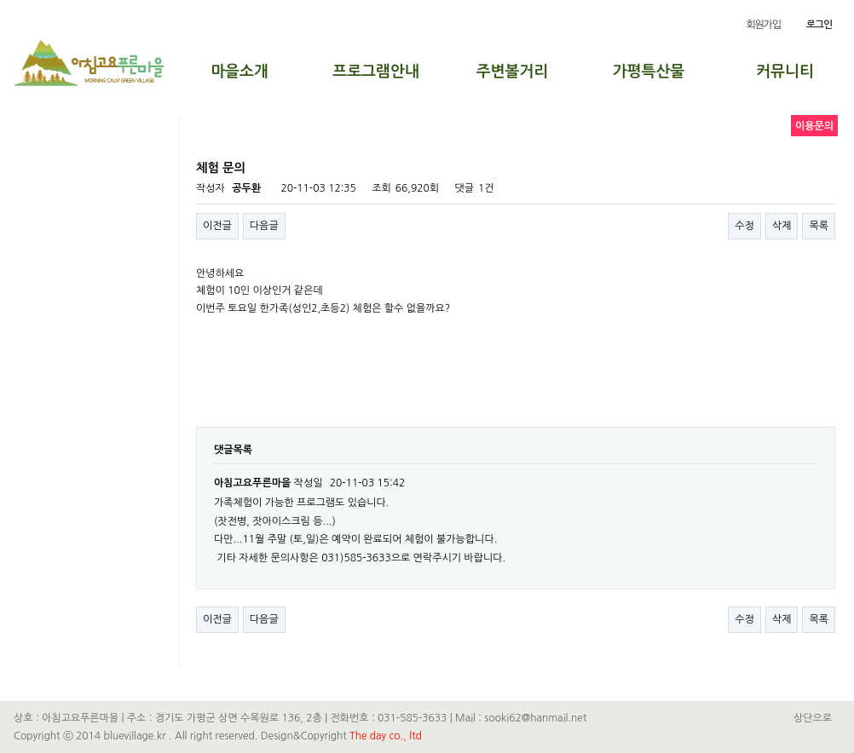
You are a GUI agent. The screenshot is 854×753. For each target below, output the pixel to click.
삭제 (782, 226)
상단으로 (812, 718)
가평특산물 (649, 71)
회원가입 (763, 25)
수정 (744, 226)
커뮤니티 (785, 71)
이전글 (217, 226)
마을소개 (239, 71)
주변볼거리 (512, 71)
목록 (818, 226)
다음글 (264, 226)
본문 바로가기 (0, 0)
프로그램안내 (375, 71)
